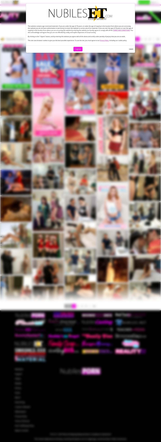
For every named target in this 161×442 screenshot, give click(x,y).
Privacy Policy (104, 40)
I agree (78, 49)
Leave (131, 49)
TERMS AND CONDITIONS (121, 30)
